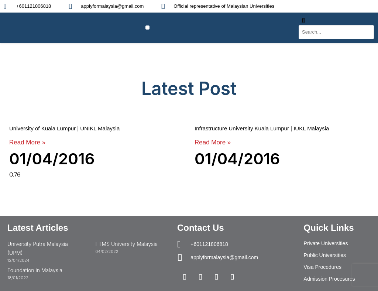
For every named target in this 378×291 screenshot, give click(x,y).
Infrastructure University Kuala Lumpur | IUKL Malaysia (262, 128)
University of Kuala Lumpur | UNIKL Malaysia (64, 128)
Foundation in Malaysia (34, 270)
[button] (147, 27)
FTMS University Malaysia (126, 244)
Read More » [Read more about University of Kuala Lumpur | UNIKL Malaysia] (27, 142)
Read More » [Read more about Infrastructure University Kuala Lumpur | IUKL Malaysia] (213, 142)
